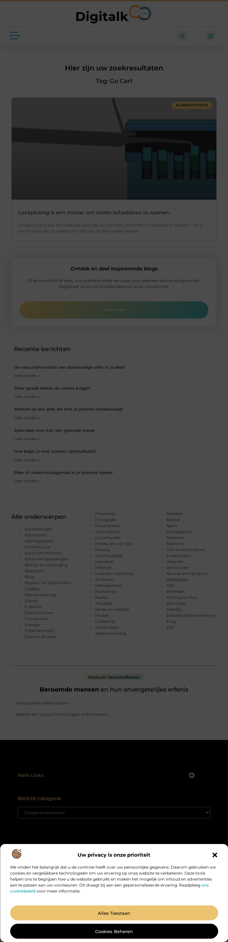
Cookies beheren (114, 931)
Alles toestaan (114, 913)
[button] (214, 855)
